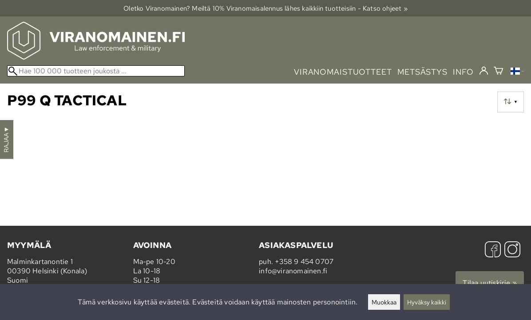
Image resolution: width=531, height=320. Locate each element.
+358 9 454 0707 (304, 261)
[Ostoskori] (498, 72)
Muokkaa (384, 302)
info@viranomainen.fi (293, 271)
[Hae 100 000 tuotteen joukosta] (96, 70)
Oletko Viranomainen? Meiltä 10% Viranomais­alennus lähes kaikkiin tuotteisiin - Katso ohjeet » (265, 8)
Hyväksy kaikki (426, 302)
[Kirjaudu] (483, 71)
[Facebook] (493, 250)
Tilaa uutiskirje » (490, 283)
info (463, 72)
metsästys (422, 72)
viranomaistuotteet (343, 72)
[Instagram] (512, 250)
